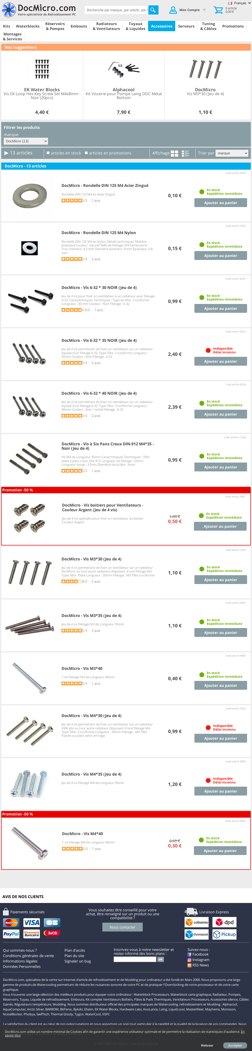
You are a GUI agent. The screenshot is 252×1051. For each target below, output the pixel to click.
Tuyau (24, 999)
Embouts (77, 999)
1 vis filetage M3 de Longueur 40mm (88, 677)
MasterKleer (195, 1009)
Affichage (161, 153)
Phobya (29, 1014)
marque (11, 134)
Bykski (78, 1009)
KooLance (150, 1009)
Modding (59, 1004)
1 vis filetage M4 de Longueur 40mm (88, 842)
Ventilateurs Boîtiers (118, 999)
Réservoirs (10, 999)
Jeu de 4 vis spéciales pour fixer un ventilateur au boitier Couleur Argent (102, 520)
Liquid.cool (177, 1009)
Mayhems (212, 1009)
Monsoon (228, 1009)
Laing (163, 1009)
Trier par (206, 153)
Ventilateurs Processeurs (191, 999)
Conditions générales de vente (28, 955)
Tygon (79, 1014)
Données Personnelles (22, 966)
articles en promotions (110, 153)
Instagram (198, 959)
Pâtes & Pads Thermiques (152, 999)
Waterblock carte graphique (191, 994)
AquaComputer (14, 1009)
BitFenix (66, 1009)
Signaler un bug (77, 961)
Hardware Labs (131, 1009)
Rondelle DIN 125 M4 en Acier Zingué (88, 194)
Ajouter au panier (220, 202)
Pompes (234, 994)
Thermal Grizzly (62, 1014)
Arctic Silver (35, 1009)
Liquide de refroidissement (49, 999)
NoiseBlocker (12, 1014)
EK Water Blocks (106, 1009)
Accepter (235, 1045)
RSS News (198, 964)
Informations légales (20, 961)
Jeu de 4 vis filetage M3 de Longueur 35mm (93, 624)
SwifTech (42, 1014)
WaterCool (93, 1014)
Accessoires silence (224, 999)
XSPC (106, 1014)
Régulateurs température (32, 1004)
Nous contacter (122, 927)
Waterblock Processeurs (151, 994)
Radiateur (220, 994)
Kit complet (94, 999)
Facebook (198, 954)
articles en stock (66, 153)
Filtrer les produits (22, 127)
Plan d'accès (74, 950)
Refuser (207, 1045)
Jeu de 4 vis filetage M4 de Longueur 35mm (93, 783)
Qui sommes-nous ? (20, 950)
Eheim (88, 1009)
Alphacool (229, 1004)
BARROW (52, 1009)
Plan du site (74, 955)
